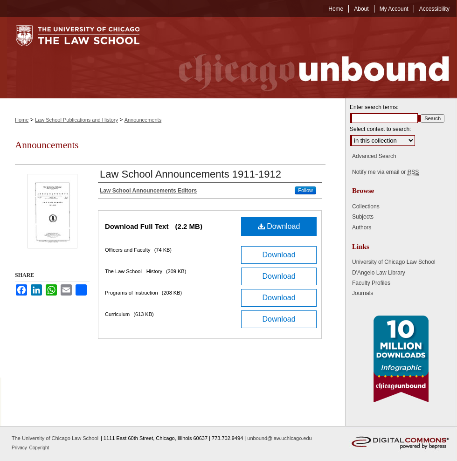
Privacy (20, 447)
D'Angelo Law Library (378, 272)
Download (279, 226)
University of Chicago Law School (394, 262)
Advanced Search (374, 156)
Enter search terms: (374, 107)
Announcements (143, 120)
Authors (361, 227)
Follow (305, 190)
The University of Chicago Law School (55, 438)
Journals (362, 293)
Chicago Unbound (305, 57)
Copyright (39, 447)
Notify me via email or (385, 172)
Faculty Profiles (371, 283)
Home (21, 120)
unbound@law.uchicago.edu (279, 438)
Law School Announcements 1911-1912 (190, 174)
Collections (366, 206)
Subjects (363, 216)
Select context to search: (380, 129)
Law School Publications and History (76, 120)
